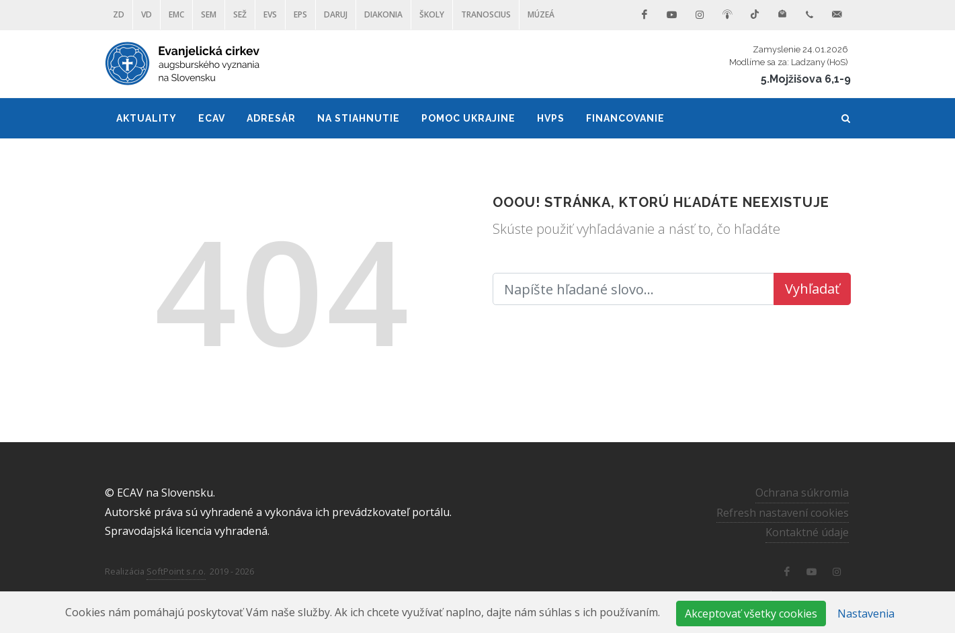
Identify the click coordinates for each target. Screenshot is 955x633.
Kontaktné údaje (807, 532)
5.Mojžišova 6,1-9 (806, 79)
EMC (176, 14)
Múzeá (541, 14)
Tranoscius (486, 14)
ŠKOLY (431, 14)
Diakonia (383, 14)
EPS (300, 14)
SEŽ (240, 14)
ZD (118, 14)
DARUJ (335, 14)
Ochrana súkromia (802, 492)
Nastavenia (866, 613)
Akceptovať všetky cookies (751, 613)
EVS (270, 14)
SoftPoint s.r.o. (176, 571)
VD (146, 14)
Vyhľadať (812, 289)
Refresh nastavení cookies (782, 512)
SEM (208, 14)
